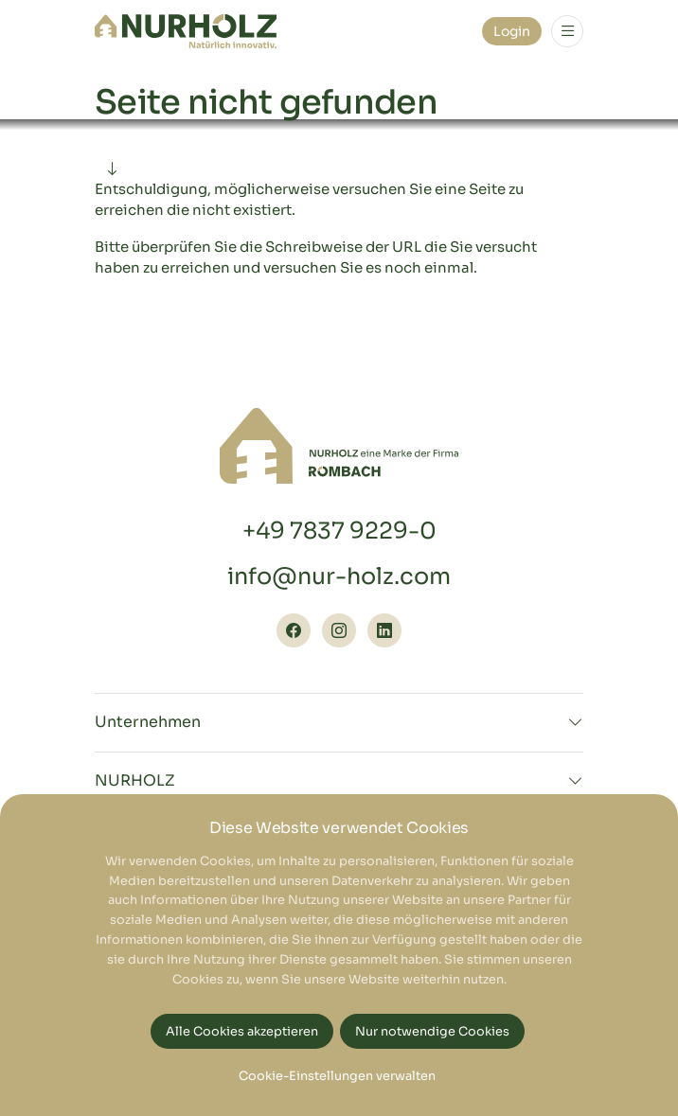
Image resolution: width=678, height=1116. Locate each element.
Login (511, 31)
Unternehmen (148, 722)
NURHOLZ (134, 780)
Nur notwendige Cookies (432, 1031)
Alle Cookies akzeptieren (242, 1031)
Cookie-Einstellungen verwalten (337, 1076)
